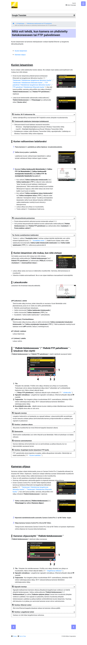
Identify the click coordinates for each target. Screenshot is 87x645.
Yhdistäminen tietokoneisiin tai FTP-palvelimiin (39, 23)
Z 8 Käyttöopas (20, 23)
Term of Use (22, 636)
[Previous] (13, 627)
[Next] (73, 627)
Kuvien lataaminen (21, 51)
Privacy (15, 636)
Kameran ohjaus (20, 55)
